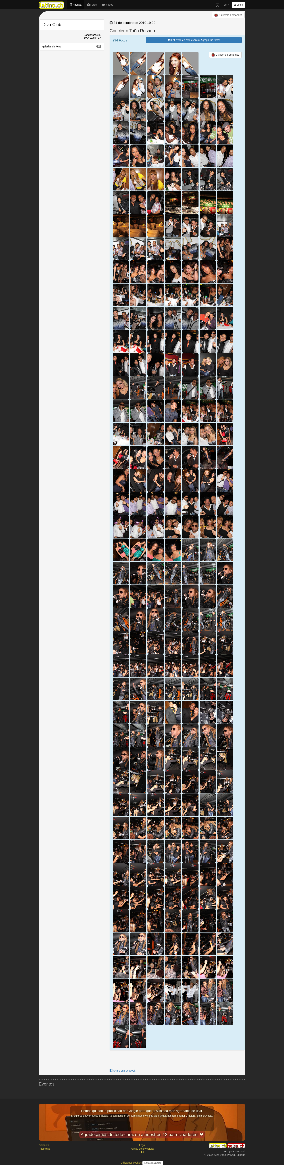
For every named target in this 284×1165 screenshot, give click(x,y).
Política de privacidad (142, 1148)
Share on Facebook (122, 1070)
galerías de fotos (71, 46)
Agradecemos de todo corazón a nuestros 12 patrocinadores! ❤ (142, 1134)
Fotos (92, 4)
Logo (142, 1145)
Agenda (75, 4)
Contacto (44, 1145)
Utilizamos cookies (131, 1162)
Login (238, 4)
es (226, 4)
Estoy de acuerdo (152, 1163)
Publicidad (45, 1148)
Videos (107, 4)
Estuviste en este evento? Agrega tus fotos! (194, 40)
